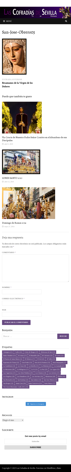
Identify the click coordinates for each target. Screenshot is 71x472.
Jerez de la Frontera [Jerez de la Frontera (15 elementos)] (42, 362)
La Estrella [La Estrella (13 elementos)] (34, 366)
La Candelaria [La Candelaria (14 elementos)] (9, 366)
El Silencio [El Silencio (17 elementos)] (30, 359)
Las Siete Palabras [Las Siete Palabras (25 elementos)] (25, 373)
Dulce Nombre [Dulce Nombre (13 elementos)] (9, 355)
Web (4, 310)
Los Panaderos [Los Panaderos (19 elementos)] (23, 376)
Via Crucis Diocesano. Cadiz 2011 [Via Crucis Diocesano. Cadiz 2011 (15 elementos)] (15, 387)
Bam (59, 468)
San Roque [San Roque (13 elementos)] (8, 383)
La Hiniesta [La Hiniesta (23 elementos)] (46, 366)
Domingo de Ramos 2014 (14, 222)
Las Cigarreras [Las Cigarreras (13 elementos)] (9, 373)
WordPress (51, 468)
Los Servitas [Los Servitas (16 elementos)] (37, 376)
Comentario (9, 252)
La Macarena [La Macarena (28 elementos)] (9, 369)
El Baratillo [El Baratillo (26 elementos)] (34, 355)
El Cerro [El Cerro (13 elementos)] (59, 355)
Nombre (6, 287)
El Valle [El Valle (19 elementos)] (51, 359)
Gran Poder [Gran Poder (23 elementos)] (27, 362)
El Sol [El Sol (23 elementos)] (40, 359)
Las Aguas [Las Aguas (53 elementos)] (55, 369)
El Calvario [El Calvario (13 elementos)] (47, 355)
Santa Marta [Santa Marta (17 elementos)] (49, 383)
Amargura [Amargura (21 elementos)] (8, 352)
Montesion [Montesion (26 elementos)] (50, 376)
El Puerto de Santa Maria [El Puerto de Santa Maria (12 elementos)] (12, 359)
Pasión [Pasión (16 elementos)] (61, 376)
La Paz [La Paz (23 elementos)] (43, 369)
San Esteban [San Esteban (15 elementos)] (22, 380)
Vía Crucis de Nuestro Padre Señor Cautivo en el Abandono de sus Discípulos (34, 139)
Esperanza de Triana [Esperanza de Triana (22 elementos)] (11, 362)
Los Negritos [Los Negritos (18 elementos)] (9, 376)
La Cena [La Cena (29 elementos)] (22, 366)
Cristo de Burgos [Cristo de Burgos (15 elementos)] (31, 352)
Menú (7, 21)
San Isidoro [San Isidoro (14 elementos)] (36, 380)
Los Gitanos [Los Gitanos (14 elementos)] (40, 373)
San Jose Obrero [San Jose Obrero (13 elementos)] (50, 380)
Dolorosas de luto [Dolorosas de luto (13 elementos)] (48, 352)
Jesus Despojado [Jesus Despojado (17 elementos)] (59, 362)
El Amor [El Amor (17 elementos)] (22, 355)
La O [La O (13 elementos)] (34, 369)
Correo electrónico (13, 299)
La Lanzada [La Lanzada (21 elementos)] (59, 366)
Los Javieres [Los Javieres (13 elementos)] (54, 373)
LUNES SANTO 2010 (12, 178)
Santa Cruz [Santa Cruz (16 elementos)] (21, 383)
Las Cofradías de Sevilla (25, 468)
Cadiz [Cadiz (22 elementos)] (18, 352)
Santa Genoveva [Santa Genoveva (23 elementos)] (35, 383)
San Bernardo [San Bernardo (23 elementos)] (9, 380)
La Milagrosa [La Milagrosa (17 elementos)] (23, 369)
